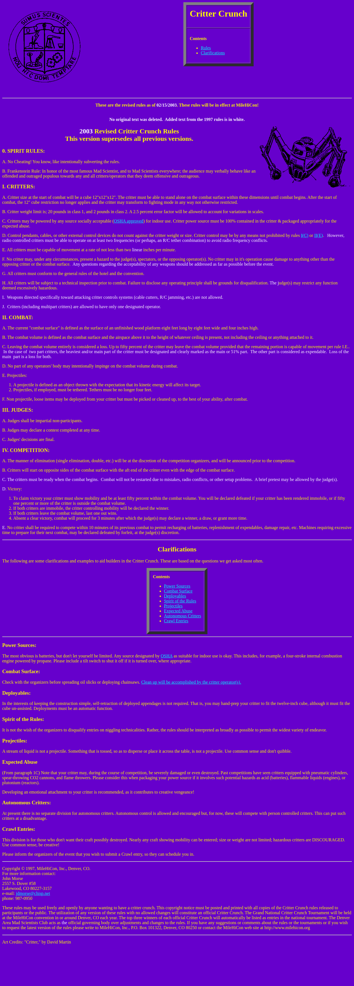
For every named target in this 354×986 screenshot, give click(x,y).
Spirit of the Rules (180, 601)
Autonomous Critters (182, 616)
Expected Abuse (178, 611)
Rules (206, 48)
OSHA (167, 656)
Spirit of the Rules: (23, 719)
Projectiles (173, 606)
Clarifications (213, 53)
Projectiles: (14, 741)
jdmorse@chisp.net (33, 893)
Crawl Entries (176, 620)
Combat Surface (178, 591)
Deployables (175, 596)
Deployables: (16, 693)
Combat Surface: (21, 671)
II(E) (318, 235)
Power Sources (177, 586)
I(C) (304, 235)
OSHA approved (128, 221)
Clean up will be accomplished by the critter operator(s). (191, 682)
